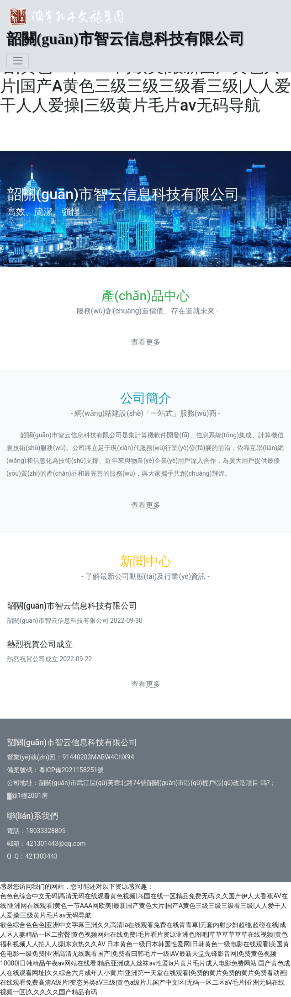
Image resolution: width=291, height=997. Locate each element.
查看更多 (145, 342)
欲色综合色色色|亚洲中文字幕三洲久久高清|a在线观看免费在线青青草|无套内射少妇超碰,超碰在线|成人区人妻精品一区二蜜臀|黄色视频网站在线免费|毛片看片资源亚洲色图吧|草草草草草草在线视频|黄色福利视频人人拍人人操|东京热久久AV (144, 934)
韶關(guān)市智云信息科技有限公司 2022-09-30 (75, 620)
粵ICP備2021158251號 (71, 770)
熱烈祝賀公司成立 (40, 644)
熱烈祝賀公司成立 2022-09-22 (49, 659)
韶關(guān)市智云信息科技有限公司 (72, 605)
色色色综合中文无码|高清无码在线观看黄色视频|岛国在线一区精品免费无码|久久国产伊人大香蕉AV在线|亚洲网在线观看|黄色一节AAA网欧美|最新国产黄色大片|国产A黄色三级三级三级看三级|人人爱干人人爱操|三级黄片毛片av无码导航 (144, 905)
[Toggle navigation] (17, 61)
